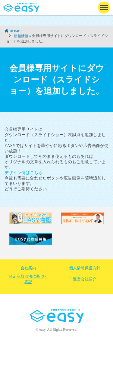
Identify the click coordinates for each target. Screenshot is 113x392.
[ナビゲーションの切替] (104, 8)
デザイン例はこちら (23, 172)
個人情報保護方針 (84, 268)
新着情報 (21, 36)
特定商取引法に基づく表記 (28, 279)
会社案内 (28, 268)
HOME (15, 31)
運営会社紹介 (84, 279)
